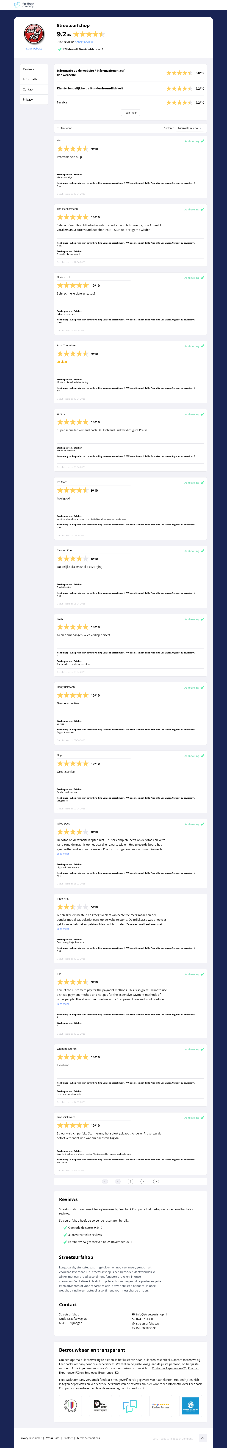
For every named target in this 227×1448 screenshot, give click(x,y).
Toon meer (130, 112)
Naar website (34, 48)
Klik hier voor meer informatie (162, 1384)
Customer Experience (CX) (169, 1368)
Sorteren (169, 128)
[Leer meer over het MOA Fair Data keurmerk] (100, 1405)
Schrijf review (84, 42)
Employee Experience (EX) (101, 1373)
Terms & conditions (88, 1438)
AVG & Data (52, 1438)
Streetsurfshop (73, 25)
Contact (68, 1438)
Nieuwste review (190, 128)
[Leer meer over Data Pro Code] (70, 1405)
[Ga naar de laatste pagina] (156, 1181)
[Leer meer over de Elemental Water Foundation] (190, 1405)
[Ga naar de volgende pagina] (143, 1181)
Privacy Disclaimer (30, 1438)
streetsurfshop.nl (147, 1324)
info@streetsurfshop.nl (151, 1314)
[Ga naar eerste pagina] (105, 1181)
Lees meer (63, 853)
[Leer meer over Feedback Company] (130, 1405)
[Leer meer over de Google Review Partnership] (160, 1405)
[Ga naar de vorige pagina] (118, 1181)
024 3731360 (144, 1319)
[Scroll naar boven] (203, 1438)
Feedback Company (181, 1438)
